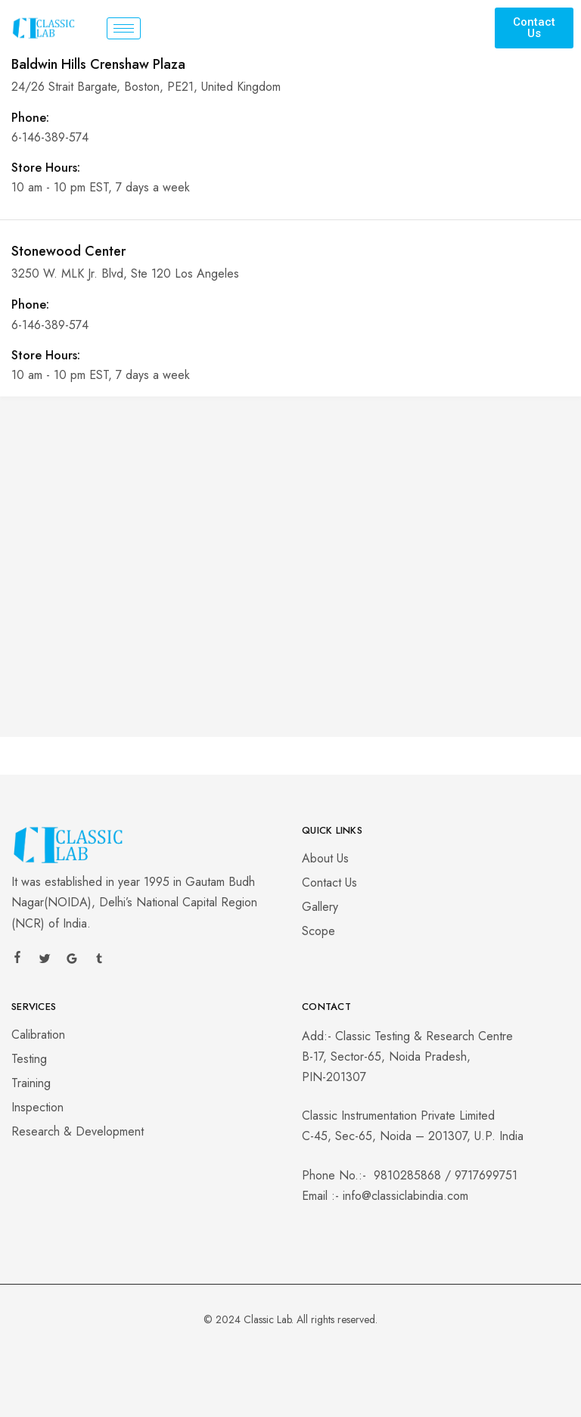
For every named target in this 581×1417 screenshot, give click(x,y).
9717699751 (486, 1175)
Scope (318, 931)
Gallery (320, 906)
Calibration (38, 1034)
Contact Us (329, 882)
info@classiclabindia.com (405, 1195)
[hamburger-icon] (124, 28)
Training (31, 1083)
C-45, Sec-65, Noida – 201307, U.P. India (413, 1136)
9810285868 (407, 1175)
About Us (325, 858)
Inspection (37, 1107)
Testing (29, 1058)
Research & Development (77, 1131)
